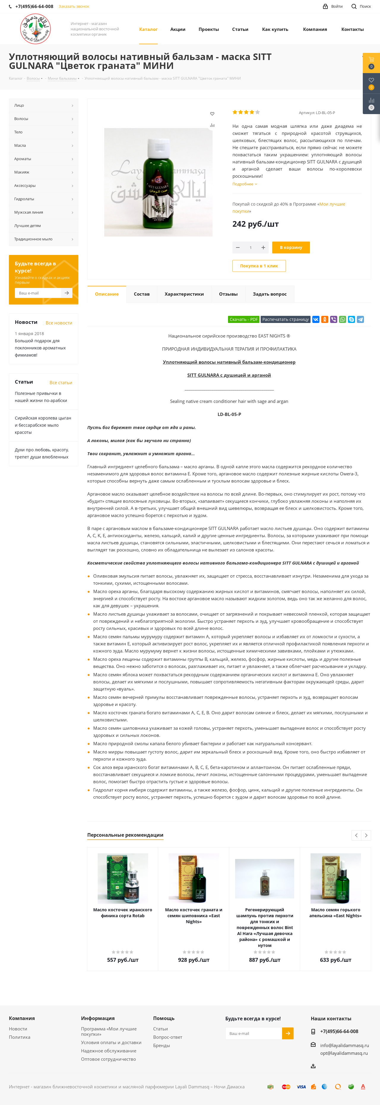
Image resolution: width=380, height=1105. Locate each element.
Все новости (59, 323)
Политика (19, 1037)
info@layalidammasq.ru (344, 1045)
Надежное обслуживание (108, 1051)
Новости (18, 1029)
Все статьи (61, 382)
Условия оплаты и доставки (111, 1042)
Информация (98, 1018)
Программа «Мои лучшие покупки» (109, 1031)
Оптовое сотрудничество (108, 1059)
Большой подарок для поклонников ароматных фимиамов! (40, 348)
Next (366, 835)
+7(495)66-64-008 (339, 1031)
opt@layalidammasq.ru (344, 1053)
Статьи (160, 1029)
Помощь (164, 1018)
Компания (22, 1018)
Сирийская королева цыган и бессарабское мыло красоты (43, 425)
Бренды (161, 1045)
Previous (357, 835)
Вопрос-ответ (167, 1037)
